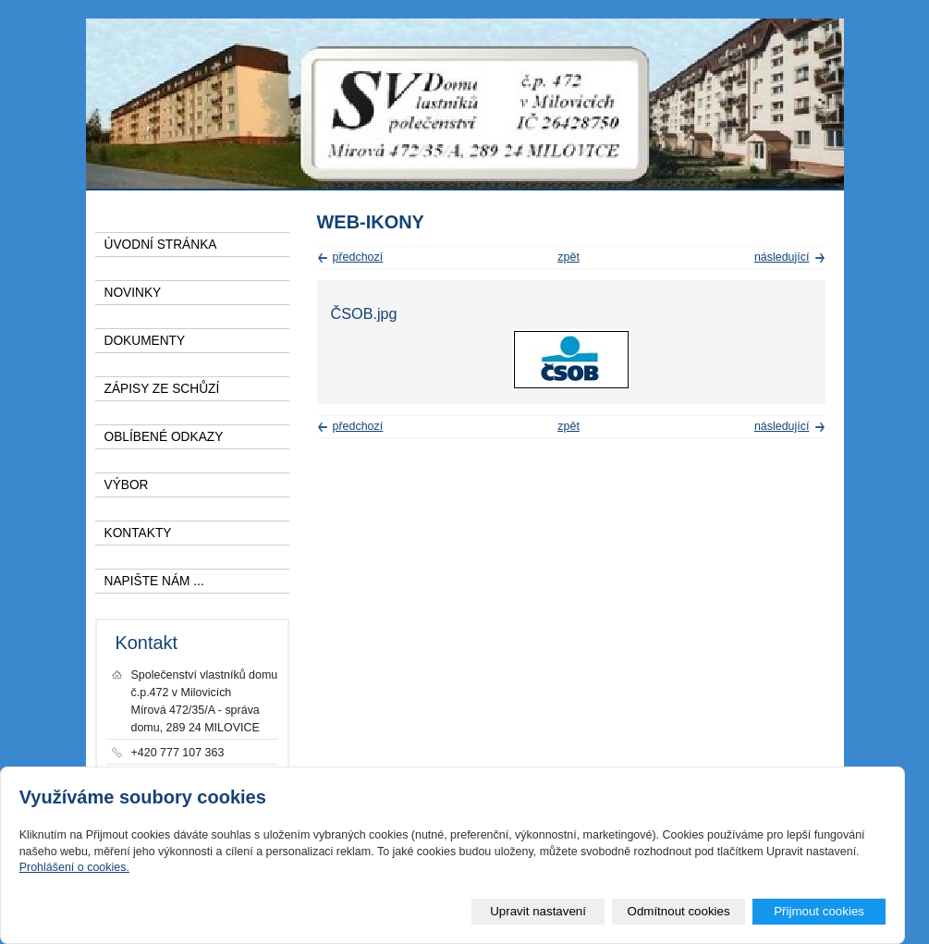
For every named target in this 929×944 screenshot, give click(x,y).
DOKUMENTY (145, 341)
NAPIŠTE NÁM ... (154, 581)
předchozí (358, 257)
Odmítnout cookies (679, 911)
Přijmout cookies (819, 911)
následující (782, 257)
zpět (568, 257)
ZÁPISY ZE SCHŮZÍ (162, 389)
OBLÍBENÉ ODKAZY (164, 437)
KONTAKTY (138, 533)
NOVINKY (133, 293)
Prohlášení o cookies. (74, 867)
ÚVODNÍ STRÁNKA (160, 244)
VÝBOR (126, 485)
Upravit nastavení (538, 911)
